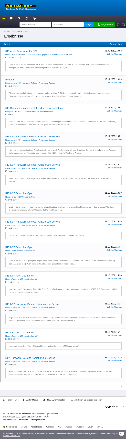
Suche (26, 32)
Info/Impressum (9, 420)
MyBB (23, 417)
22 (9, 282)
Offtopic (8, 112)
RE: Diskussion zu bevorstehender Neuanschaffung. (34, 108)
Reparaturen (10, 83)
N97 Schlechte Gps (26, 197)
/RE (59, 427)
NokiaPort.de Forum (12, 32)
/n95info (68, 427)
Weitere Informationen (11, 436)
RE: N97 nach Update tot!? (20, 275)
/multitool (80, 427)
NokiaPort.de (10, 427)
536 (9, 58)
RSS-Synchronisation (54, 400)
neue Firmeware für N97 (62, 55)
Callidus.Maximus (114, 54)
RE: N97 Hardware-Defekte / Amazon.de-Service (32, 136)
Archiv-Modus (30, 400)
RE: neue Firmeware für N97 (21, 51)
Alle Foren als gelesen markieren (86, 400)
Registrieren (105, 24)
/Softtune (50, 427)
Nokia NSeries (11, 279)
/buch (90, 427)
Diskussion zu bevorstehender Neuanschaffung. (34, 112)
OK (121, 434)
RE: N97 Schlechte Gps (18, 193)
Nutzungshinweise (37, 420)
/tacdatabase (36, 427)
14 (9, 86)
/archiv (100, 427)
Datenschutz (23, 420)
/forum (24, 427)
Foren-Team (10, 400)
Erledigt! (10, 79)
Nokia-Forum (10, 197)
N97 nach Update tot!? (29, 279)
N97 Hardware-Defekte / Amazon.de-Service (36, 83)
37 (9, 200)
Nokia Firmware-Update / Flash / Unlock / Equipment (27, 55)
